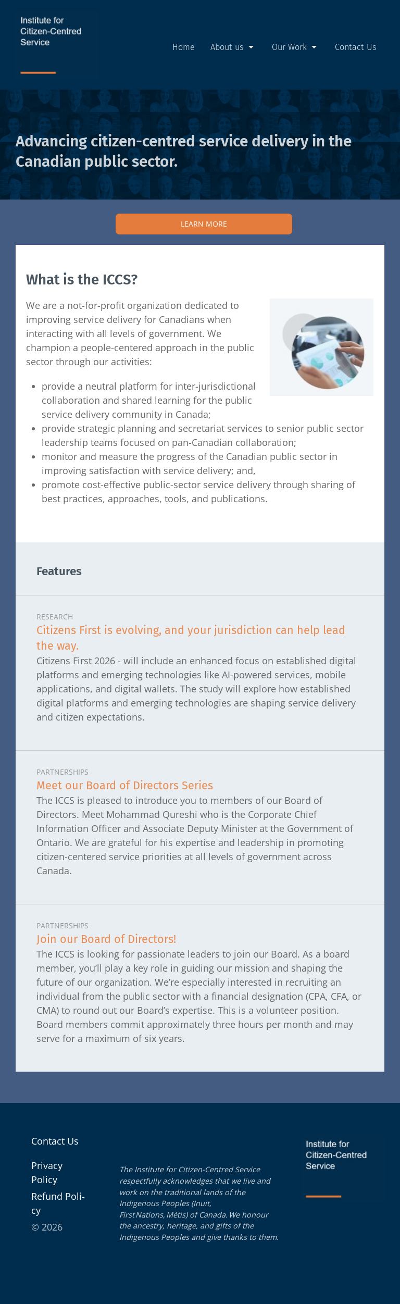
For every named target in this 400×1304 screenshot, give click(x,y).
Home (183, 47)
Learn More (204, 224)
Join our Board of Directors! (106, 939)
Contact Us (356, 47)
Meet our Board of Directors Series (124, 785)
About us (233, 47)
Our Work (295, 47)
